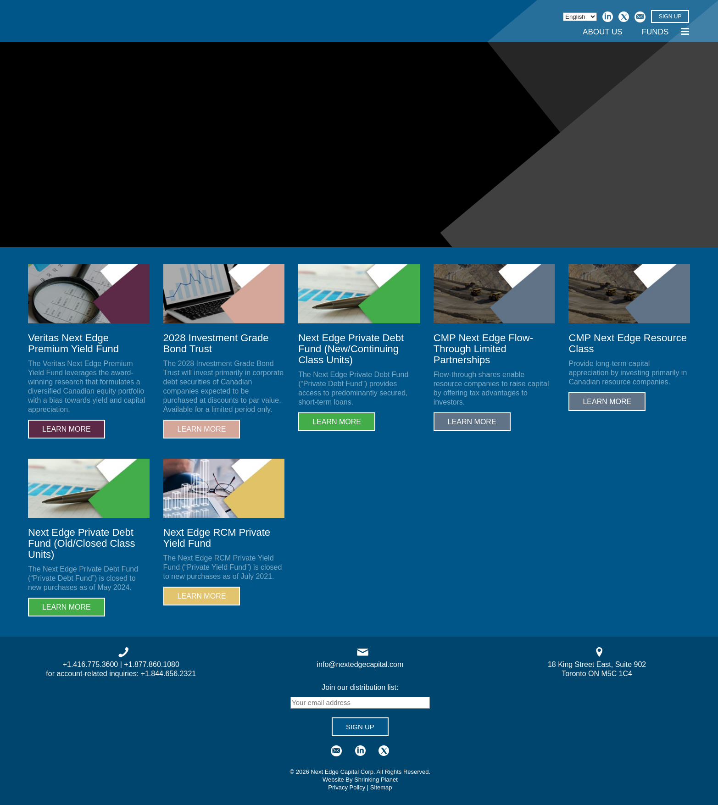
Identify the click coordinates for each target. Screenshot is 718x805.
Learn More (66, 429)
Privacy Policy (346, 787)
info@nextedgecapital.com (360, 664)
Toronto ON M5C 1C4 (597, 673)
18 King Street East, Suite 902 (597, 664)
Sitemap (381, 787)
